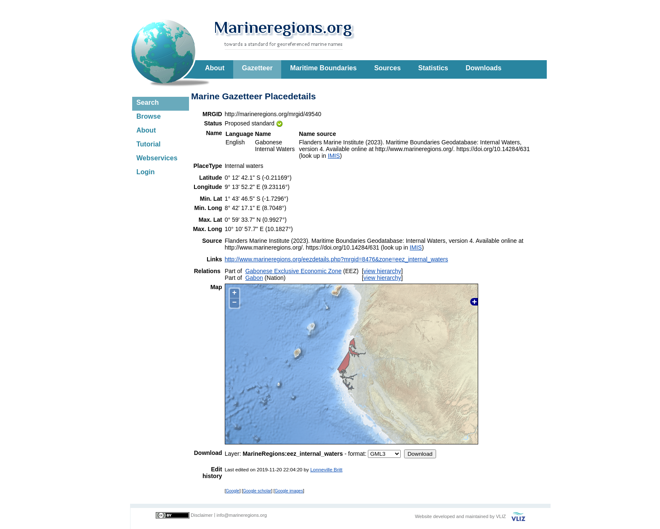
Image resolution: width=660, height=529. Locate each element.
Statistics (433, 68)
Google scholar (257, 491)
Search (147, 102)
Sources (387, 68)
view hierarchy (382, 271)
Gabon (254, 277)
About (214, 68)
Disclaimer (202, 515)
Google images (289, 491)
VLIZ (501, 516)
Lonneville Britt (326, 469)
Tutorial (148, 144)
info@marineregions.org (241, 515)
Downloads (483, 68)
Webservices (157, 158)
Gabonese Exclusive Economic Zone (293, 271)
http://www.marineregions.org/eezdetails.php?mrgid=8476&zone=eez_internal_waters (336, 259)
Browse (148, 116)
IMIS (334, 155)
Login (145, 171)
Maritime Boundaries (323, 68)
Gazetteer (257, 68)
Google (232, 491)
